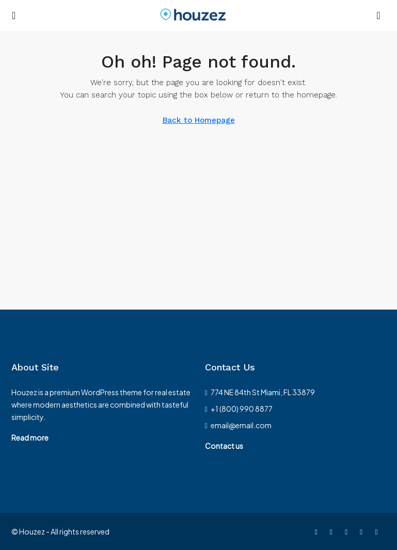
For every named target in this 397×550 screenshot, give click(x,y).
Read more (30, 437)
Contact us (224, 445)
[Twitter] (333, 531)
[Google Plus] (378, 531)
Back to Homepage (199, 120)
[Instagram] (348, 531)
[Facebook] (318, 531)
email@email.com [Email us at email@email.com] (241, 425)
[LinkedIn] (363, 531)
